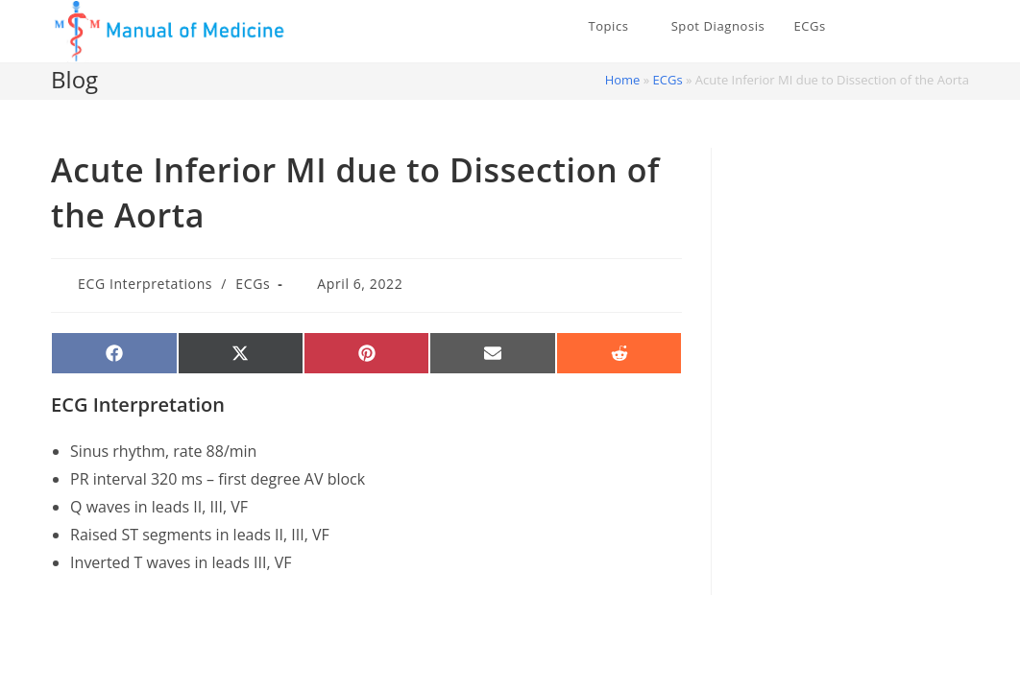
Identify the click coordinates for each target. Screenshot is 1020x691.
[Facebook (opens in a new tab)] (933, 27)
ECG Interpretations (145, 283)
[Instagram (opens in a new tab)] (962, 27)
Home (623, 79)
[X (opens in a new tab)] (904, 27)
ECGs (668, 79)
